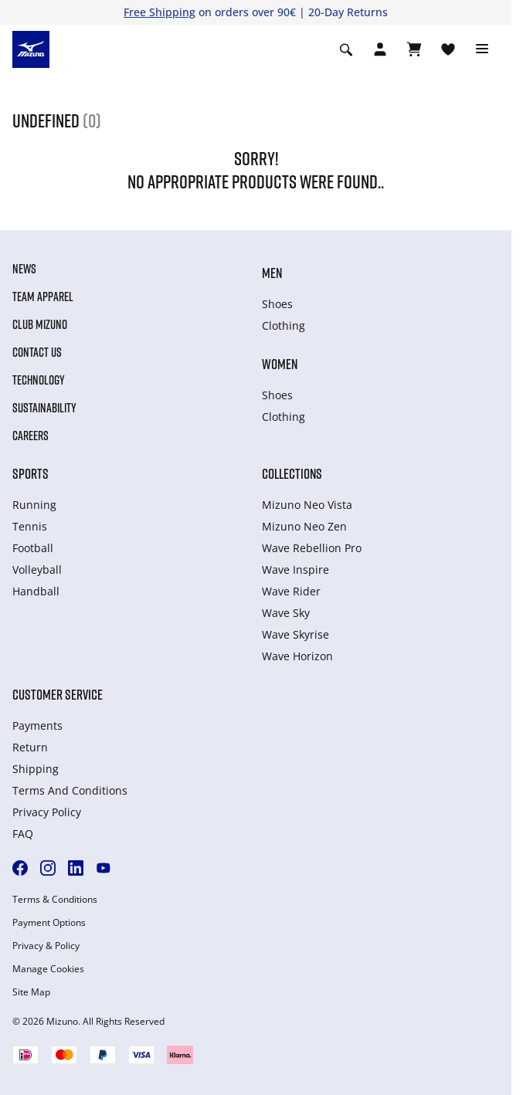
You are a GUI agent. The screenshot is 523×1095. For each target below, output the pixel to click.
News (24, 268)
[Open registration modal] (380, 49)
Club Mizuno (39, 324)
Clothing (283, 325)
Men (272, 272)
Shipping (35, 768)
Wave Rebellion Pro (312, 548)
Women (279, 363)
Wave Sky (286, 612)
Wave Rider (291, 591)
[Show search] (346, 49)
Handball (35, 591)
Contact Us (37, 352)
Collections (292, 473)
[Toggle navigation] (482, 49)
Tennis (29, 526)
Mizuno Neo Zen (304, 526)
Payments (37, 725)
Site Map (31, 992)
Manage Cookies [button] (48, 969)
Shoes (277, 304)
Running (34, 504)
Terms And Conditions (69, 790)
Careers (30, 435)
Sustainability (44, 407)
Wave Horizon (297, 656)
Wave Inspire (295, 569)
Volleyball (37, 569)
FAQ (22, 833)
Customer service (57, 694)
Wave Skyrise (295, 634)
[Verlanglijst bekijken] (448, 49)
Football (32, 548)
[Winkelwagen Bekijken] (414, 49)
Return (30, 747)
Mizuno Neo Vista (307, 504)
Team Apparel (42, 296)
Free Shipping (159, 12)
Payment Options (49, 922)
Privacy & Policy (46, 946)
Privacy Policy (46, 812)
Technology (38, 380)
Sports (30, 473)
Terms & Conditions (54, 899)
